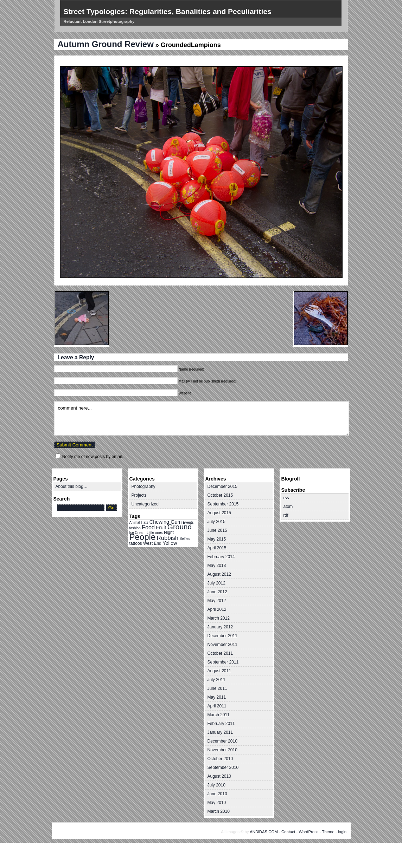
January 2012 (220, 627)
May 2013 (217, 565)
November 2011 (222, 644)
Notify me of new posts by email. (92, 456)
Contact (288, 832)
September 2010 (223, 767)
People (142, 537)
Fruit (161, 527)
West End (152, 543)
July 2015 (216, 521)
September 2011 (223, 662)
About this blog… (72, 486)
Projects (139, 495)
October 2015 (220, 495)
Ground (179, 527)
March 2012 (219, 618)
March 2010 (219, 811)
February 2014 (221, 556)
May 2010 (217, 802)
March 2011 (219, 714)
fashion (135, 528)
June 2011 (217, 688)
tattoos (135, 543)
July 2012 (216, 583)
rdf (285, 515)
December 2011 (222, 635)
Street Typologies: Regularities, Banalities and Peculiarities (168, 11)
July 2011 (216, 679)
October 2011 (220, 653)
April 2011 (217, 706)
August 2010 (219, 776)
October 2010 (220, 758)
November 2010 (222, 749)
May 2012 (217, 600)
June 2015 (217, 530)
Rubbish (168, 538)
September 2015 (223, 504)
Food (148, 527)
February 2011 (221, 723)
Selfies (184, 539)
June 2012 (217, 591)
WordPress (308, 832)
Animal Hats (138, 522)
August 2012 (219, 574)
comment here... (201, 418)
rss (286, 497)
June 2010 (217, 793)
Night (169, 532)
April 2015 (217, 547)
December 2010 (222, 741)
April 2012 (217, 609)
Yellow (169, 543)
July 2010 (216, 785)
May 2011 (217, 697)
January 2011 (220, 732)
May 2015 (217, 539)
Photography (143, 486)
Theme (328, 832)
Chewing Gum (165, 522)
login (342, 832)
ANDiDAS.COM (264, 832)
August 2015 (219, 512)
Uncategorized (145, 504)
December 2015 (222, 486)
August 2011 (219, 670)
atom (288, 506)
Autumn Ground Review (106, 44)
